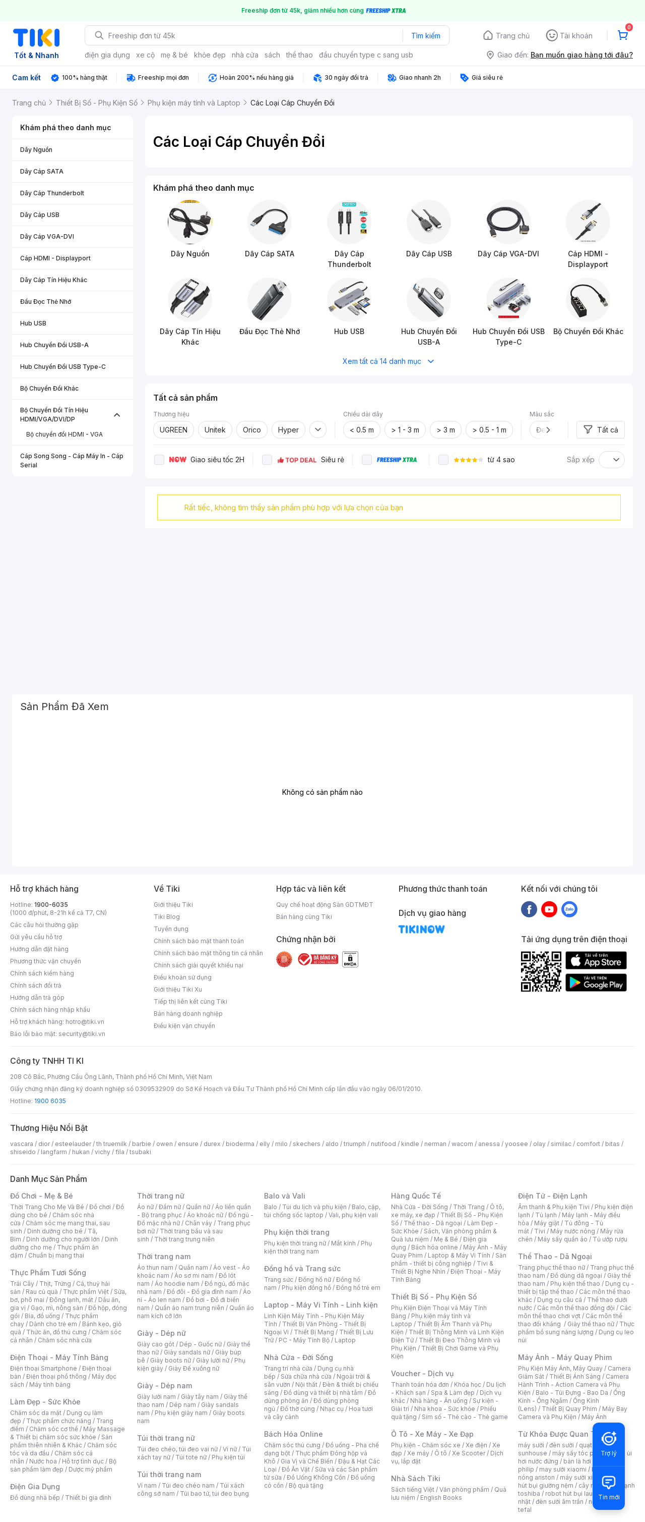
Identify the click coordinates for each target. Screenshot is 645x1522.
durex (212, 1144)
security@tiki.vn (81, 1034)
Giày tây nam (200, 1396)
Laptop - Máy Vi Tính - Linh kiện (321, 1304)
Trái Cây (22, 1283)
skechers (306, 1144)
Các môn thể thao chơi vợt (574, 1312)
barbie (141, 1144)
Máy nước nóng (572, 1231)
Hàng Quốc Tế (416, 1195)
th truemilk (111, 1144)
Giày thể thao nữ (590, 1324)
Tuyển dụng (171, 929)
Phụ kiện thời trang (297, 1232)
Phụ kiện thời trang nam (318, 1247)
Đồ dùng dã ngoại (576, 1275)
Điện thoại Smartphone (43, 1368)
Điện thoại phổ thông (56, 1376)
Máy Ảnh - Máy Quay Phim (565, 1357)
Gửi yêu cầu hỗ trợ (36, 937)
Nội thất (306, 1384)
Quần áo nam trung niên (189, 1308)
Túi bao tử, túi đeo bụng (214, 1493)
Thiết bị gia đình (88, 1497)
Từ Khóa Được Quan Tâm (562, 1434)
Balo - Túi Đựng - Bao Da (572, 1392)
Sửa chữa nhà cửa (306, 1376)
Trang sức (278, 1279)
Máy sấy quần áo (563, 1239)
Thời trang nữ (160, 1195)
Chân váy (198, 1223)
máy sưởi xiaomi (583, 1477)
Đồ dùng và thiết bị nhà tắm (323, 1392)
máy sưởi (531, 1445)
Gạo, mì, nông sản (57, 1308)
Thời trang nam (163, 1256)
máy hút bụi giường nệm (571, 1481)
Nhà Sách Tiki (415, 1478)
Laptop (345, 1340)
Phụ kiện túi (228, 1457)
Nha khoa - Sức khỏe (444, 1408)
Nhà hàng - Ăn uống (439, 1400)
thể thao (299, 54)
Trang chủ (513, 35)
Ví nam (147, 1485)
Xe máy (418, 1453)
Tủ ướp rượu (610, 1239)
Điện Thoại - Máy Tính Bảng (59, 1357)
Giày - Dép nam (164, 1385)
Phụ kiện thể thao (575, 1283)
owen (164, 1144)
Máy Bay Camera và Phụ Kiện (572, 1413)
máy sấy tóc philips (580, 1453)
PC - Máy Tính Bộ (304, 1340)
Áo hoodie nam (177, 1283)
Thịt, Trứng (55, 1283)
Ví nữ (230, 1449)
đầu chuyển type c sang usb (366, 54)
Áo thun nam (155, 1267)
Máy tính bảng (50, 1384)
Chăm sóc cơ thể (53, 1429)
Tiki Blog (167, 916)
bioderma (240, 1144)
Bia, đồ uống (42, 1316)
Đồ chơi (100, 1207)
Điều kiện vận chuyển (184, 1025)
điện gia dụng (107, 54)
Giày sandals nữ (187, 1352)
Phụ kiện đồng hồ (306, 1287)
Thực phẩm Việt (86, 1291)
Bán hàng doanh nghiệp (188, 1013)
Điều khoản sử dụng (183, 977)
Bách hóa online (434, 1247)
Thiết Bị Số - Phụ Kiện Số (434, 1296)
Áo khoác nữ (205, 1215)
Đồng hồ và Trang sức (302, 1268)
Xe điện (476, 1445)
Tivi (539, 1231)
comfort (588, 1144)
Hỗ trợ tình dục (83, 1461)
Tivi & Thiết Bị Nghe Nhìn (442, 1267)
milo (281, 1144)
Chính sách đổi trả (35, 985)
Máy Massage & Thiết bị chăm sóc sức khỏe (67, 1433)
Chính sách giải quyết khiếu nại (198, 965)
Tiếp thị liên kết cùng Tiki (190, 1001)
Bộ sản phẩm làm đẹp (63, 1465)
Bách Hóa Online (293, 1434)
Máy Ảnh (594, 1417)
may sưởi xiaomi (563, 1469)
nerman (435, 1144)
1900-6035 (51, 904)
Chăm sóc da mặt (35, 1413)
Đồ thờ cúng (297, 1408)
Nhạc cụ (332, 1408)
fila (119, 1152)
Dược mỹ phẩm (90, 1469)
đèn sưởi (561, 1445)
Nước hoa (43, 1461)
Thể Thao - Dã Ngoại (555, 1256)
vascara (21, 1144)
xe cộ (145, 54)
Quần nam (193, 1267)
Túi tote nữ (191, 1457)
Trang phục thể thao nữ (551, 1267)
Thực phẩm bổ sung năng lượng (576, 1328)
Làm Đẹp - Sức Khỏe (45, 1401)
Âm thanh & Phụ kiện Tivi (554, 1207)
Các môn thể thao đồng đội (576, 1308)
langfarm (54, 1152)
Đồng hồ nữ (314, 1279)
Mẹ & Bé (446, 1239)
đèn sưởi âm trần (560, 1501)
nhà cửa (245, 54)
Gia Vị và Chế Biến (307, 1461)
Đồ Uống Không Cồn (316, 1477)
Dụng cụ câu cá (559, 1299)
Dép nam (182, 1404)
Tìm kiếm (425, 35)
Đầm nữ (170, 1207)
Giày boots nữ (170, 1360)
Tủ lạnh (546, 1215)
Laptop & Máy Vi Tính (459, 1255)
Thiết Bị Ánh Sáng (575, 1376)
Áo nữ (145, 1207)
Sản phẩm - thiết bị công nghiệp (448, 1259)
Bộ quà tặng (306, 1485)
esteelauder (73, 1144)
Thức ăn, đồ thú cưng (56, 1332)
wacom (462, 1144)
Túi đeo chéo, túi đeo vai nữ (177, 1449)
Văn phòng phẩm (464, 1489)
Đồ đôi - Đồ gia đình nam (202, 1291)
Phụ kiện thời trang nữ (295, 1243)
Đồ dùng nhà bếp (35, 1497)
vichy (102, 1152)
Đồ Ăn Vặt (296, 1469)
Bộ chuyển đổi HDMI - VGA (64, 434)
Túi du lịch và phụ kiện (314, 1207)
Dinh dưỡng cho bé (55, 1231)
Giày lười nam (156, 1396)
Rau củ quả (42, 1291)
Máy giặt (546, 1223)
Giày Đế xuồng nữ (193, 1368)
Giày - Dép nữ (161, 1333)
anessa (489, 1144)
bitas (612, 1144)
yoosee (516, 1144)
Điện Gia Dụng (35, 1486)
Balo (270, 1207)
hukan (81, 1152)
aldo (332, 1144)
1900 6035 (50, 1101)
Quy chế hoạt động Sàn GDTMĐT (324, 904)
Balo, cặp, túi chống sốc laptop (322, 1211)
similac (561, 1144)
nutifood (383, 1144)
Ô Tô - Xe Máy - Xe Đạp (432, 1434)
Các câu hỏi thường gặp (44, 925)
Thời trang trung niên (184, 1239)
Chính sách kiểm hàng (42, 973)
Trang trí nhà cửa (288, 1368)
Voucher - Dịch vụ (422, 1373)
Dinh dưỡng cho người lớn (63, 1239)
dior (44, 1144)
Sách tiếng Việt (412, 1489)
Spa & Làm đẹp (453, 1392)
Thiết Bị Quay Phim (569, 1408)
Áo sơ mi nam (194, 1275)
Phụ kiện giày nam (181, 1413)
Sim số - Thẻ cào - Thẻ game (465, 1417)
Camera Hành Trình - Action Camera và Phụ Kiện (573, 1384)
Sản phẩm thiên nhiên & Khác (61, 1441)
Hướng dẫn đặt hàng (39, 949)
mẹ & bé (174, 54)
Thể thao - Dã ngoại (433, 1223)
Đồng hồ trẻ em (358, 1287)
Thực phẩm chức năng (58, 1421)
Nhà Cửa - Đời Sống (298, 1357)
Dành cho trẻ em (53, 1324)
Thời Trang (469, 1207)
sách (272, 54)
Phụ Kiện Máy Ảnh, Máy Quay (560, 1368)
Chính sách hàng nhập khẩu (50, 1009)
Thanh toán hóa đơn (420, 1384)
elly (265, 1144)
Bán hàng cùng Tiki (304, 916)
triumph (355, 1144)
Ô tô (440, 1453)
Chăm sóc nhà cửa (65, 1340)
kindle (410, 1144)
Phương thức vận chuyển (45, 961)
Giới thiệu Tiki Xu (178, 989)
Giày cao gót (155, 1344)
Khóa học (467, 1384)
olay (539, 1144)
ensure (188, 1144)
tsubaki (140, 1152)
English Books (441, 1497)
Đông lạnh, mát (71, 1299)
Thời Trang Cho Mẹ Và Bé (47, 1207)
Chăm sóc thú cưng (292, 1445)
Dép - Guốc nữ (200, 1344)
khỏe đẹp (210, 54)
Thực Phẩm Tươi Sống (48, 1272)
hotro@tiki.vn (85, 1021)
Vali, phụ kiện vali (353, 1215)
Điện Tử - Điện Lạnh (553, 1195)
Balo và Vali (284, 1195)
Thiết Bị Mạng (314, 1332)
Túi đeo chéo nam (188, 1485)
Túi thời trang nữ (166, 1438)
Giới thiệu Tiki (173, 904)
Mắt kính (343, 1243)
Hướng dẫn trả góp (37, 997)
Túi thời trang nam (169, 1474)
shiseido (23, 1152)
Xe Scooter (468, 1453)
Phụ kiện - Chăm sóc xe (426, 1445)
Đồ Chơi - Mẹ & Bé (41, 1195)
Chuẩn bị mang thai (56, 1255)
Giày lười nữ (212, 1360)
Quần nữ (198, 1207)
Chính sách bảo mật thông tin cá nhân (208, 953)
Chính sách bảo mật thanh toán (199, 941)
